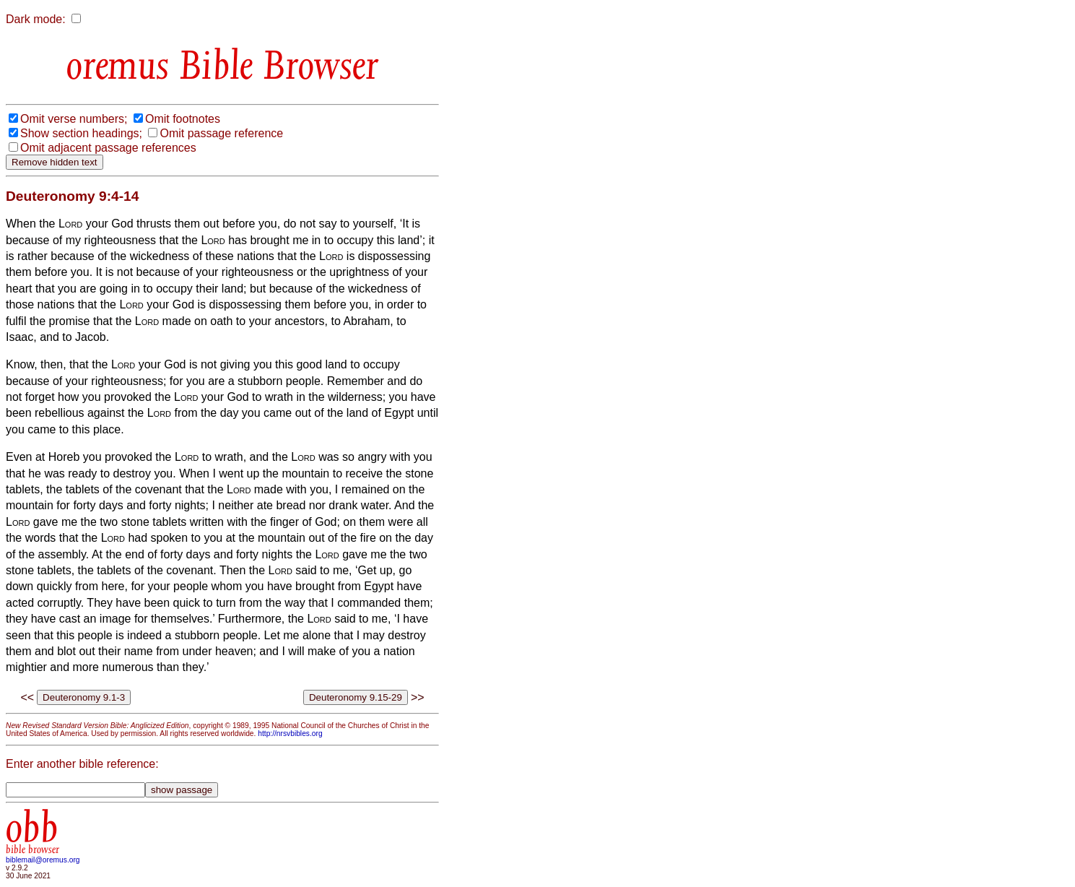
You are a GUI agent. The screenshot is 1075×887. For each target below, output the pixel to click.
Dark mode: (36, 19)
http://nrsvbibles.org (290, 733)
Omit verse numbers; (73, 119)
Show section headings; (81, 133)
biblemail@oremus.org (43, 860)
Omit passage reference (221, 133)
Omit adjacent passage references (108, 148)
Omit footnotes (182, 119)
